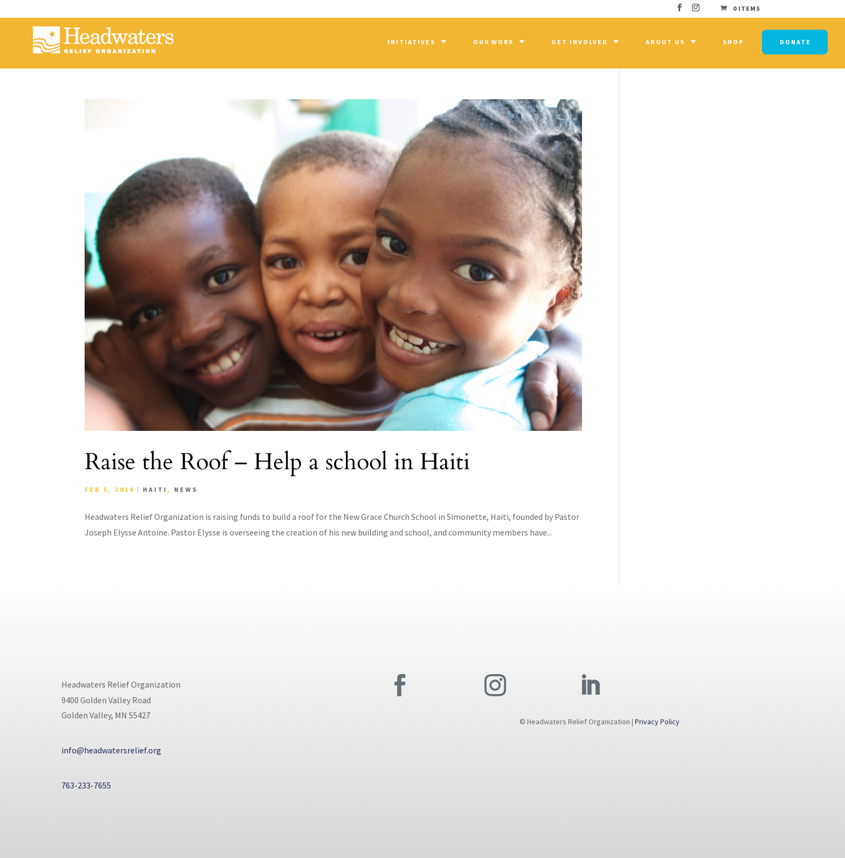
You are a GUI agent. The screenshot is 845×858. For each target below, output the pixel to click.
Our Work (493, 42)
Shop (733, 42)
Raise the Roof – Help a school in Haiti (277, 462)
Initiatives (411, 42)
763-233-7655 (86, 785)
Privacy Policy (657, 721)
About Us (665, 42)
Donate (795, 42)
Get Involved (579, 42)
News (186, 489)
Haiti (155, 489)
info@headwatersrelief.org (111, 750)
